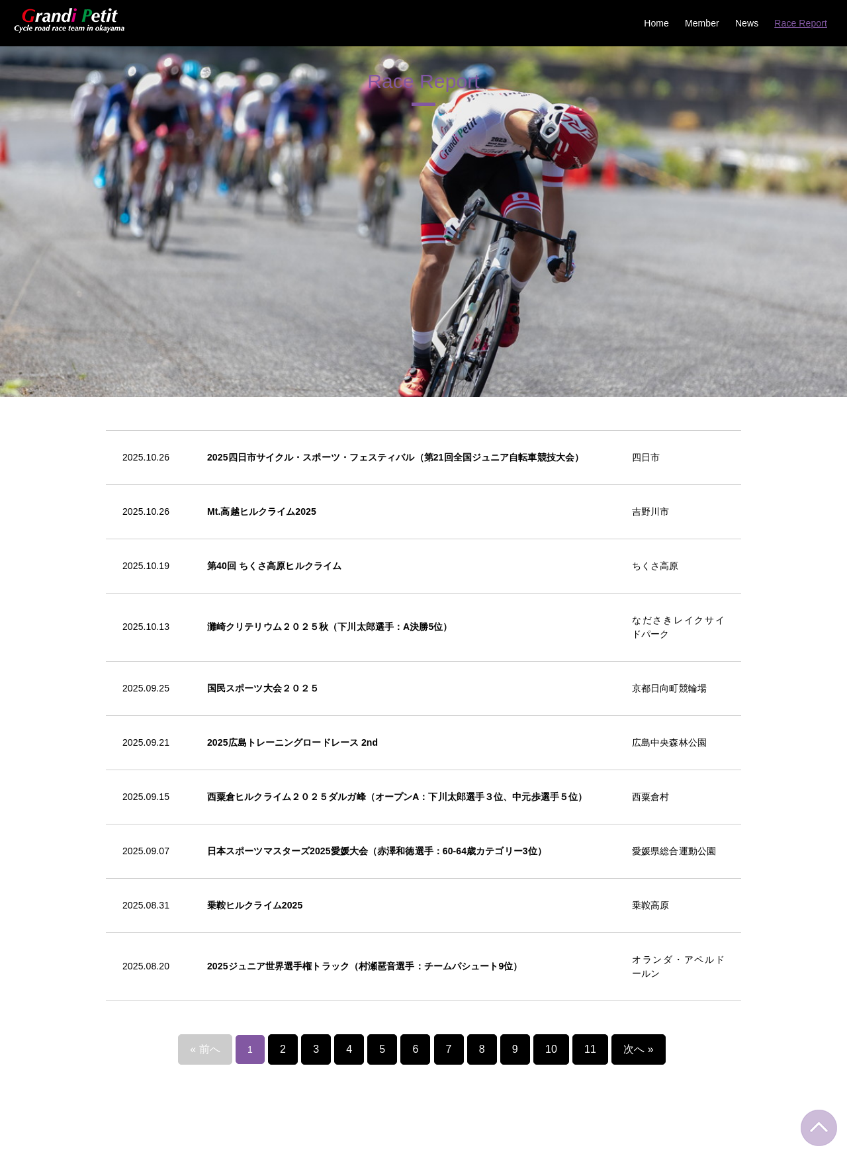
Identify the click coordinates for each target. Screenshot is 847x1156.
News (746, 23)
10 (549, 850)
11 (587, 850)
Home (656, 23)
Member (702, 23)
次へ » (632, 850)
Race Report (800, 23)
